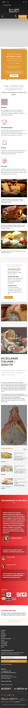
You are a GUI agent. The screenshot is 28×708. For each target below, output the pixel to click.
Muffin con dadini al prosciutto (20, 469)
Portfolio (3, 633)
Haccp (2, 647)
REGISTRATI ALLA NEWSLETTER (14, 72)
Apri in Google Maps (6, 681)
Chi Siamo (3, 630)
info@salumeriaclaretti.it (10, 672)
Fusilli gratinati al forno (18, 456)
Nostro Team (4, 645)
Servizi (2, 640)
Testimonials (4, 643)
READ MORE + (3, 461)
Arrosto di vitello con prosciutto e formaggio (20, 483)
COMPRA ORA (14, 75)
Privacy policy (4, 641)
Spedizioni (3, 635)
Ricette (3, 631)
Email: (2, 672)
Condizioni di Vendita (6, 638)
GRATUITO (22, 17)
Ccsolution (16, 701)
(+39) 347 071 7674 (7, 671)
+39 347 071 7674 (7, 5)
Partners (3, 637)
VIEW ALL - (25, 449)
